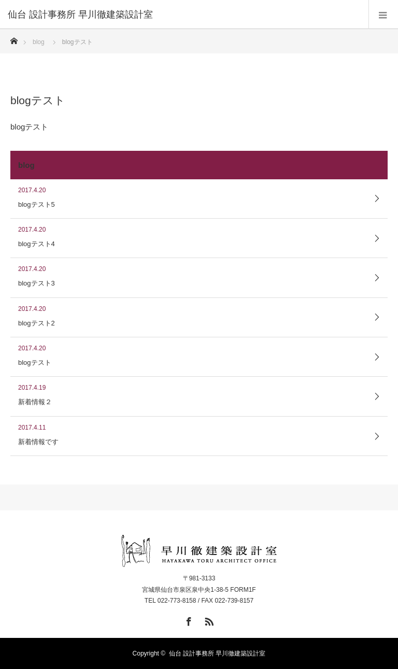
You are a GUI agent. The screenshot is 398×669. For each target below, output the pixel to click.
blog (39, 42)
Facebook (187, 620)
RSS (208, 620)
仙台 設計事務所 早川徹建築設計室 (217, 653)
